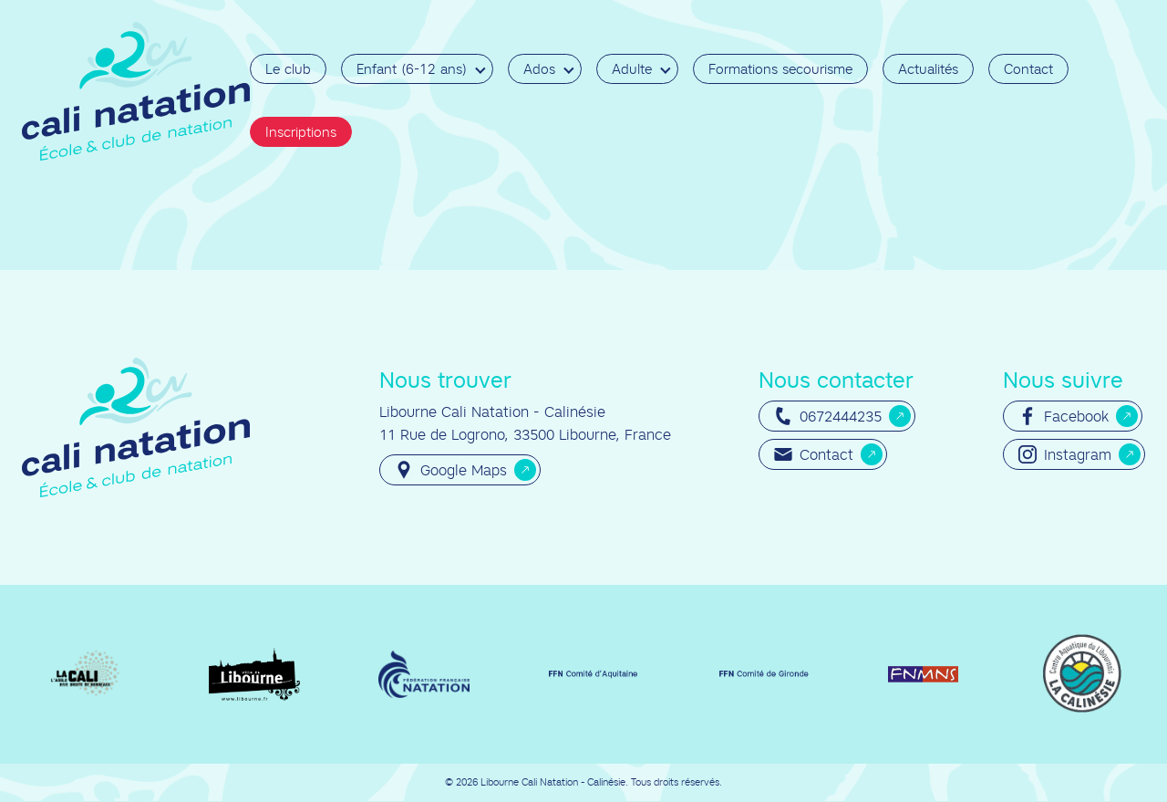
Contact (1028, 69)
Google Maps (451, 470)
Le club (288, 69)
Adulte (632, 69)
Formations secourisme (780, 69)
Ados (539, 69)
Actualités (928, 69)
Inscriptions (300, 132)
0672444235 (828, 416)
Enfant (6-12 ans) (411, 69)
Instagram (1064, 454)
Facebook (1063, 416)
